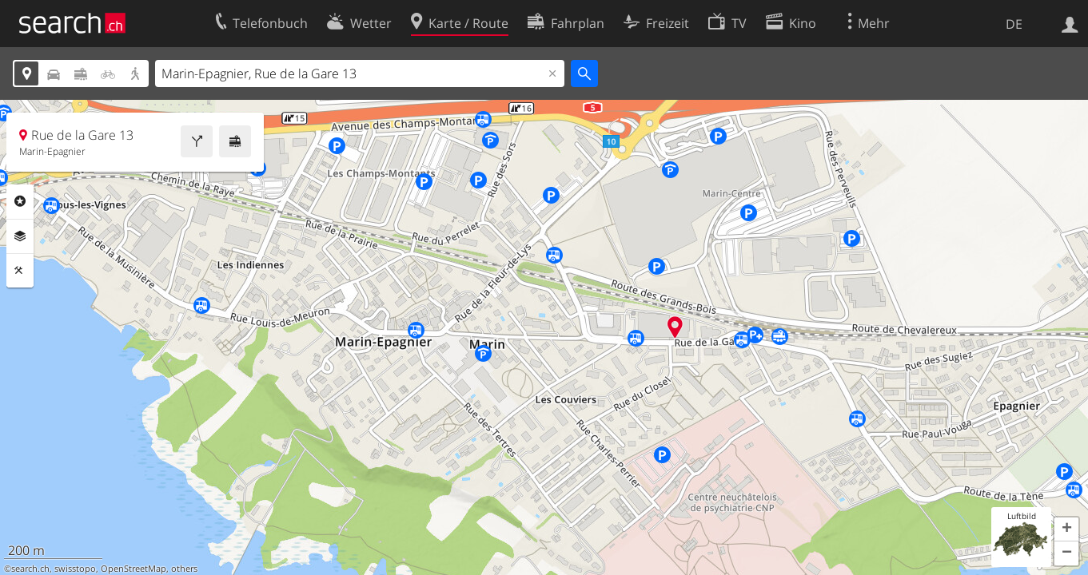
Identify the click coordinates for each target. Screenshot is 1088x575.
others (184, 568)
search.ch (30, 568)
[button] (1066, 529)
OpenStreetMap (133, 568)
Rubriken (20, 201)
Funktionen (20, 271)
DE (1014, 24)
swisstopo (75, 568)
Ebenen (20, 236)
